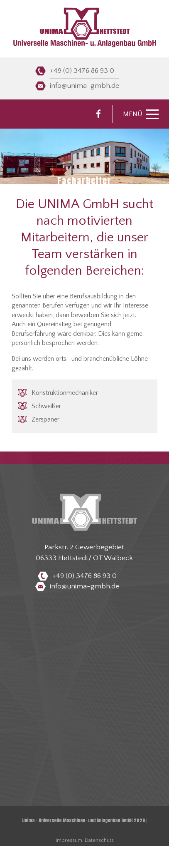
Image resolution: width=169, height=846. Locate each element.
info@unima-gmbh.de (84, 86)
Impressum (69, 840)
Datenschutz (99, 840)
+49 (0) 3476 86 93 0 (82, 71)
